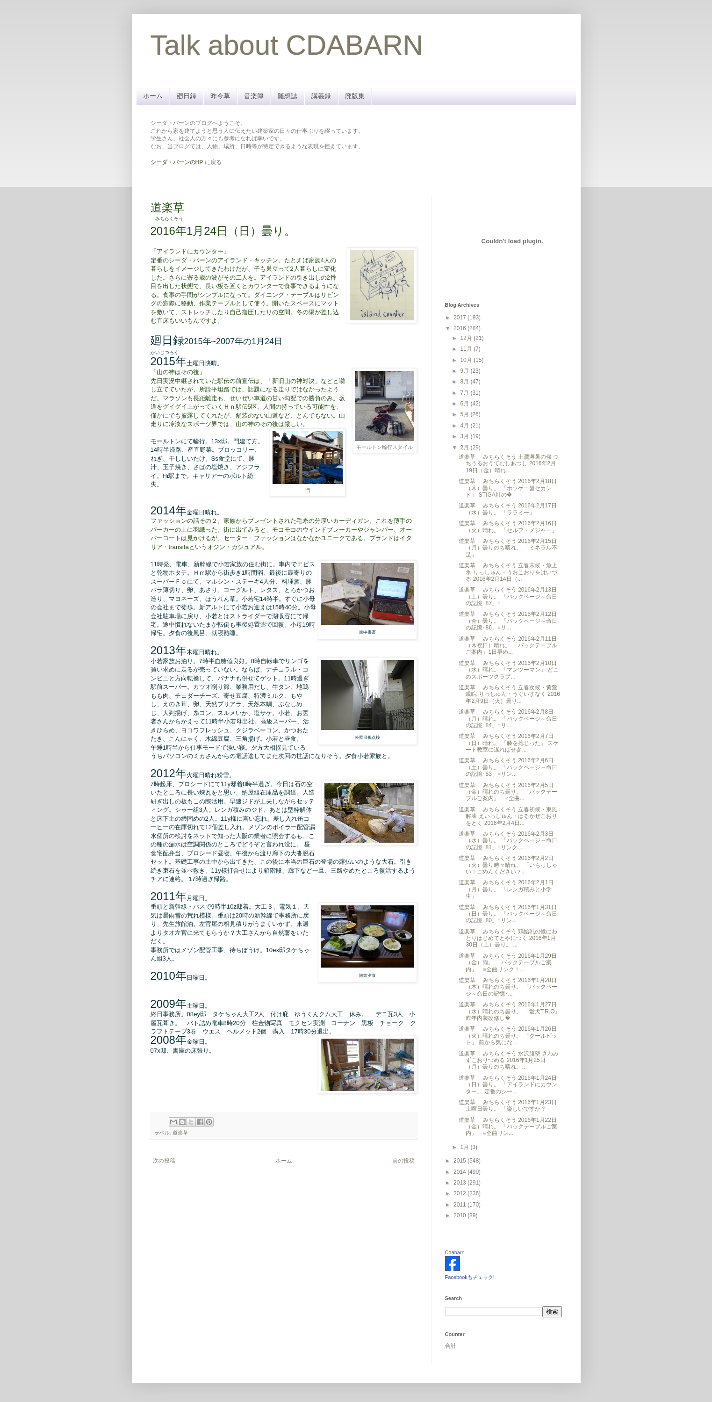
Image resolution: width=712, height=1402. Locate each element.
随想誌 (287, 96)
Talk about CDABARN (287, 45)
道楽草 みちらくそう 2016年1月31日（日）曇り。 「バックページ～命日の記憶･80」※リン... (508, 914)
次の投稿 (164, 1160)
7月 (465, 393)
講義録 (321, 96)
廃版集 (355, 96)
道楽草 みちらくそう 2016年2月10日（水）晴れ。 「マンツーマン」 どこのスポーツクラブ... (509, 670)
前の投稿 (403, 1160)
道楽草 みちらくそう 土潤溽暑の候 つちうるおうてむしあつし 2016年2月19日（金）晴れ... (509, 464)
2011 (460, 1204)
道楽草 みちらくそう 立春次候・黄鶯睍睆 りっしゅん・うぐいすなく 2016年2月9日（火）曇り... (509, 694)
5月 (465, 414)
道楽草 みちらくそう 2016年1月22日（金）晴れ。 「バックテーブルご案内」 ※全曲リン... (508, 1127)
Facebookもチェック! (470, 1277)
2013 (460, 1182)
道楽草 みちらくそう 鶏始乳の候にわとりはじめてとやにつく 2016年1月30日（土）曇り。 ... (508, 938)
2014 (460, 1172)
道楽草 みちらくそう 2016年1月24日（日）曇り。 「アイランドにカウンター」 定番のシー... (508, 1085)
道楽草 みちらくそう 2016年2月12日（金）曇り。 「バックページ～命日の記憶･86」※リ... (508, 621)
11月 (467, 349)
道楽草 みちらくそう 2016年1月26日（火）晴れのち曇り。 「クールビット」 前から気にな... (508, 1036)
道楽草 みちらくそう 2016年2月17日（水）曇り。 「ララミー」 (507, 508)
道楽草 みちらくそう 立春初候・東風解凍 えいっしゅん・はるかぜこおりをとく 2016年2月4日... (508, 816)
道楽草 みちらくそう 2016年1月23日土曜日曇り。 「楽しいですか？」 (507, 1105)
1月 (465, 1147)
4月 (465, 425)
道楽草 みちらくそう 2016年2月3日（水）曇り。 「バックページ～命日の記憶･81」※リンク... (508, 841)
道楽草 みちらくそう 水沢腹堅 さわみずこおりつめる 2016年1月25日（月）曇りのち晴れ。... (509, 1060)
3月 (465, 436)
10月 (467, 360)
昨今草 (220, 96)
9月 (465, 371)
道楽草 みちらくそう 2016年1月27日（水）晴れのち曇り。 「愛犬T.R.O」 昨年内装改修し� (509, 1011)
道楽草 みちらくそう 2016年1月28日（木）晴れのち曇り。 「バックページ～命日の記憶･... (508, 987)
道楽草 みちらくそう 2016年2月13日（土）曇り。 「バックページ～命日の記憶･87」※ (508, 596)
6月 (465, 403)
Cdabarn (455, 1252)
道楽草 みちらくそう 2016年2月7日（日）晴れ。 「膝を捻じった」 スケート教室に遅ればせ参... (509, 743)
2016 (460, 328)
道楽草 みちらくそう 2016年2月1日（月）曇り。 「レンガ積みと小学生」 (506, 889)
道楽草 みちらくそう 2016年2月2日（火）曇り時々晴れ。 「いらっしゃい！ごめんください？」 (508, 865)
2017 (460, 317)
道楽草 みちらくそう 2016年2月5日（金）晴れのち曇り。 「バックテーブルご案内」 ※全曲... (508, 792)
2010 (460, 1215)
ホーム (153, 96)
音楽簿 (254, 96)
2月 (465, 447)
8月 (465, 381)
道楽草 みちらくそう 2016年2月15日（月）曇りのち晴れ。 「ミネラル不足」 (508, 548)
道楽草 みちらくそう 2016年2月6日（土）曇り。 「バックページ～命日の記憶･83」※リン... (508, 767)
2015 (460, 1160)
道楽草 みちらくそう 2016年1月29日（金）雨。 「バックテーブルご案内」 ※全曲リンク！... (507, 963)
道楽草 (180, 1132)
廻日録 (186, 96)
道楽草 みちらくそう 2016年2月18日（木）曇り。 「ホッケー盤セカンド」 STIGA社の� (507, 488)
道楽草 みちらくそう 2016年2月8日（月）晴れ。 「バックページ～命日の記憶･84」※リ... (508, 718)
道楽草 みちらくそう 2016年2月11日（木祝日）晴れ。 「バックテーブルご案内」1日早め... (508, 646)
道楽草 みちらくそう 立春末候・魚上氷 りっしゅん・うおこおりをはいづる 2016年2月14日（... (508, 572)
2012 (460, 1193)
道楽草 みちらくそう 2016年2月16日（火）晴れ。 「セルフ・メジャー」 (508, 526)
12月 (467, 338)
